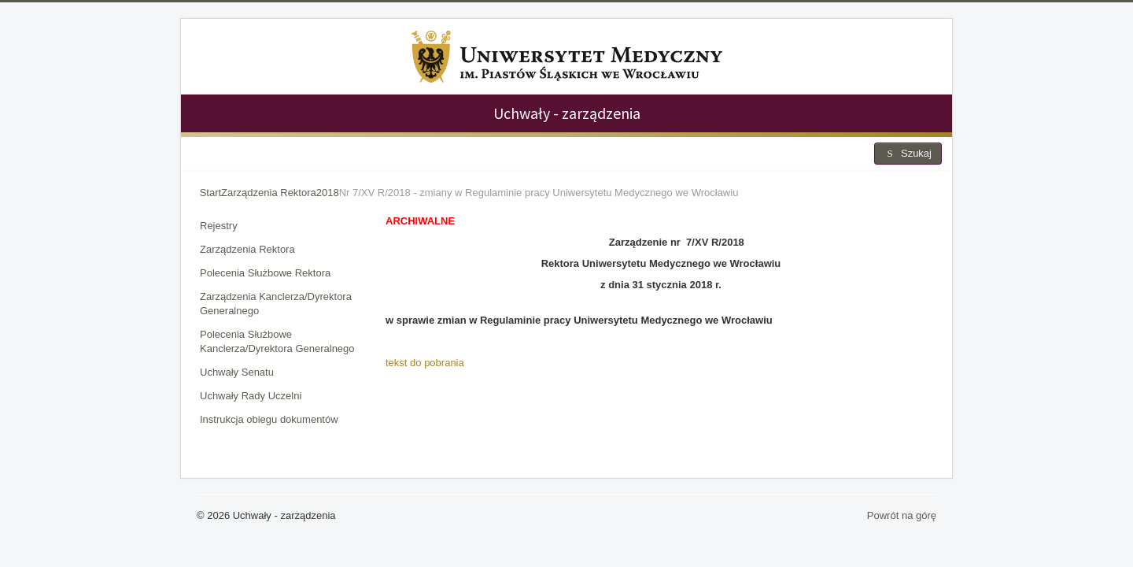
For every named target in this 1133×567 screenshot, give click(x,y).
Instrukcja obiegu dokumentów (269, 419)
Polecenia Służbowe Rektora (265, 273)
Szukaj (908, 153)
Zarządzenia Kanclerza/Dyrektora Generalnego (276, 304)
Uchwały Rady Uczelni (250, 396)
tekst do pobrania (425, 363)
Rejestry (219, 226)
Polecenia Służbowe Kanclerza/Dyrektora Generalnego (277, 341)
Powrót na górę (901, 515)
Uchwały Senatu (237, 372)
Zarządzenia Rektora (247, 249)
